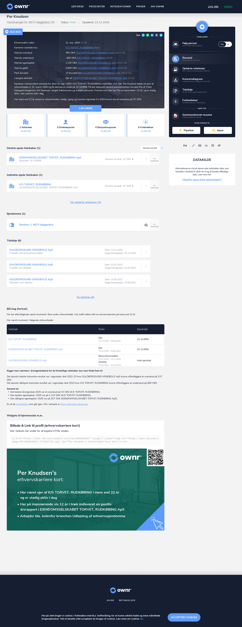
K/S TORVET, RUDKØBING (80, 50)
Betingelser (127, 603)
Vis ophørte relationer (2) (85, 205)
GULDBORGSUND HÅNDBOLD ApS (95, 55)
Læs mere (85, 111)
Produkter (97, 6)
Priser (140, 6)
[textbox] (85, 443)
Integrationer (120, 6)
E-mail (147, 38)
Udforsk (77, 6)
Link (143, 38)
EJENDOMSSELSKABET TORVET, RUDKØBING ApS (100, 81)
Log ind (212, 6)
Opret (228, 6)
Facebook (156, 38)
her (141, 619)
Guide (110, 603)
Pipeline (189, 133)
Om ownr (157, 6)
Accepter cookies (184, 617)
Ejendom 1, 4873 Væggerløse (37, 227)
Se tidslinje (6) (86, 300)
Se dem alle (26, 133)
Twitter (161, 38)
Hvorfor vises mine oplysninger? (202, 182)
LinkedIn (152, 38)
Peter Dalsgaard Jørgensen (74, 407)
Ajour (220, 133)
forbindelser (22, 407)
